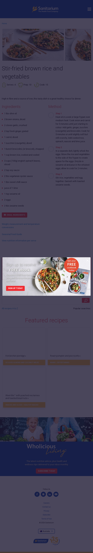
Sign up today (15, 288)
